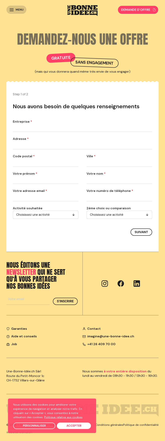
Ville (91, 156)
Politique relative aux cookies (63, 417)
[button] (16, 10)
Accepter (73, 425)
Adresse (21, 139)
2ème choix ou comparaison (109, 208)
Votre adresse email (30, 191)
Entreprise (22, 121)
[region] (52, 416)
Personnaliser (34, 425)
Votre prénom (25, 173)
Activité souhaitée (27, 208)
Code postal (24, 156)
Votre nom (96, 173)
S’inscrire (65, 301)
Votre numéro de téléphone (110, 191)
